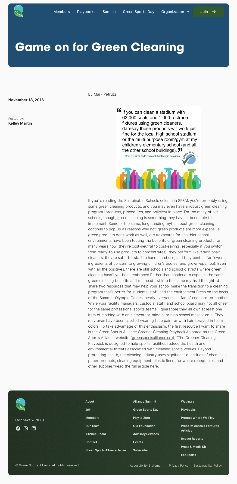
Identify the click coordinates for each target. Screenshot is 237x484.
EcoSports (188, 454)
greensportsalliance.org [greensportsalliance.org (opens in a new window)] (152, 337)
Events (138, 442)
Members (61, 11)
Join (88, 409)
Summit (109, 11)
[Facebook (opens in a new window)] (18, 428)
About (89, 401)
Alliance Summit (144, 401)
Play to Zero (141, 417)
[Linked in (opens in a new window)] (33, 428)
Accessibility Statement (147, 465)
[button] (175, 11)
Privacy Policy (178, 465)
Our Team (92, 425)
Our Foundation (144, 425)
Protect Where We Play (197, 417)
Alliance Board (95, 434)
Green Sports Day (138, 11)
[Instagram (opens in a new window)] (25, 428)
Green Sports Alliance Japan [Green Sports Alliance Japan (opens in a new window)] (105, 450)
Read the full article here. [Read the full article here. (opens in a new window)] (137, 366)
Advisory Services (146, 434)
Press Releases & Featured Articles (200, 428)
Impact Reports (192, 438)
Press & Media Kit (193, 446)
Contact (91, 442)
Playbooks (86, 11)
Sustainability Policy (207, 465)
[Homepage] (18, 10)
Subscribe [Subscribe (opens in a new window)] (140, 450)
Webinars (187, 401)
